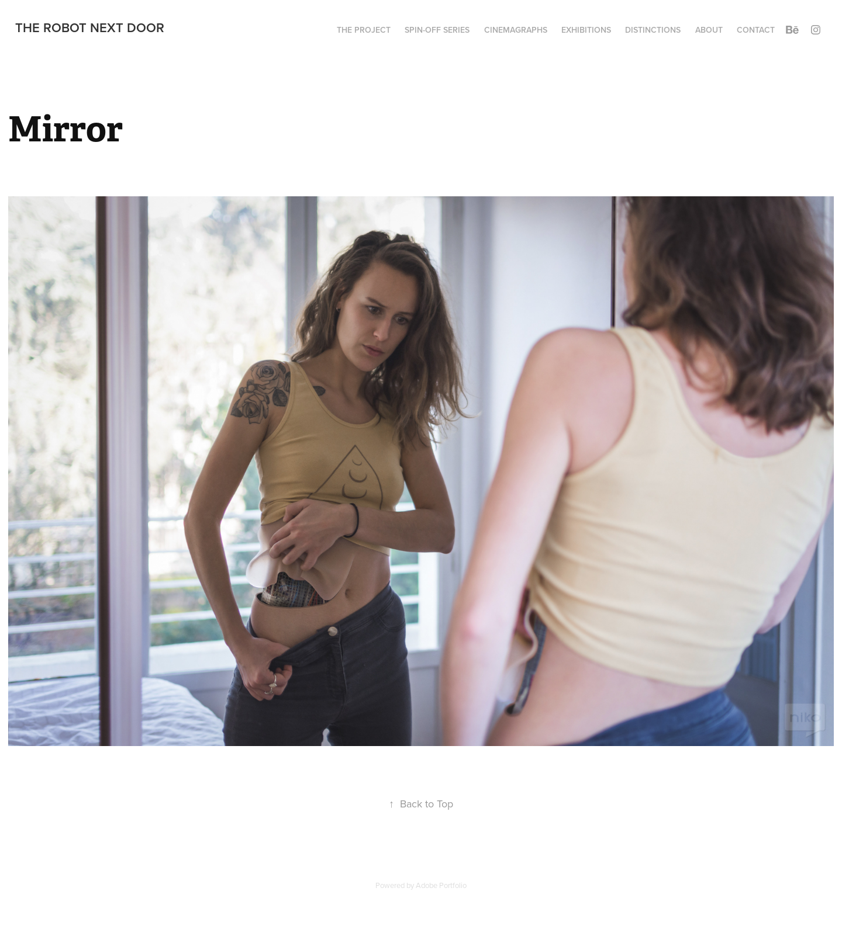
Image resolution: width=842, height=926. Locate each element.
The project (364, 30)
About (709, 30)
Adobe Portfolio (441, 885)
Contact (756, 30)
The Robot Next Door (89, 27)
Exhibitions (586, 30)
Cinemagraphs (515, 30)
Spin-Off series (437, 30)
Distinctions (653, 30)
